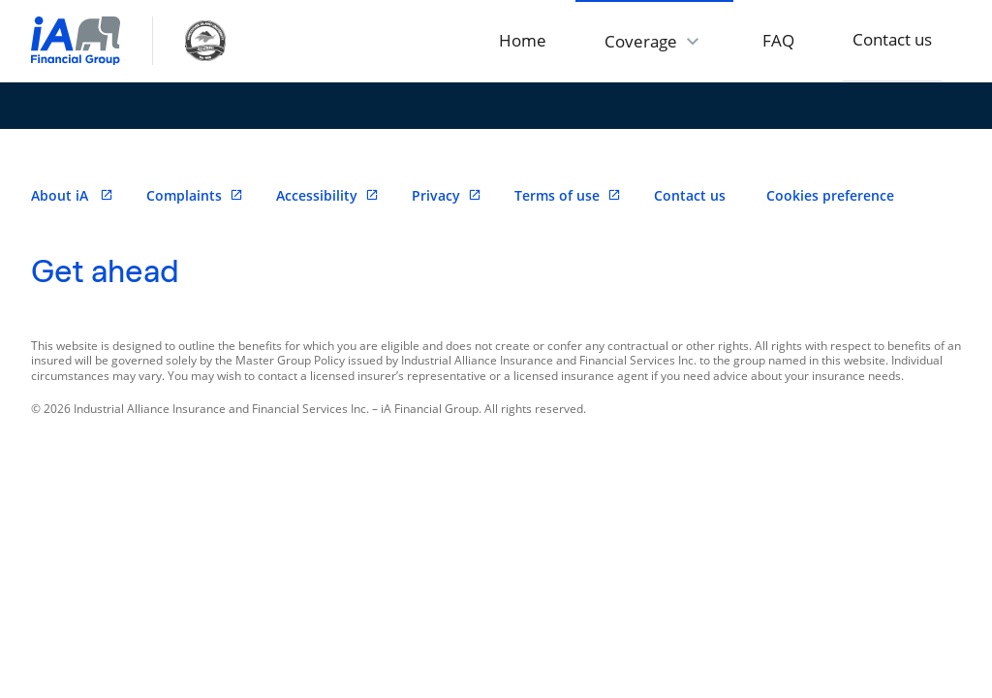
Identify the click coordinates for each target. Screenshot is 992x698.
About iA (72, 195)
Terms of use (567, 195)
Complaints (194, 195)
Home (522, 40)
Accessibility (327, 195)
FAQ (778, 40)
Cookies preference (830, 195)
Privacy (446, 195)
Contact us (892, 39)
